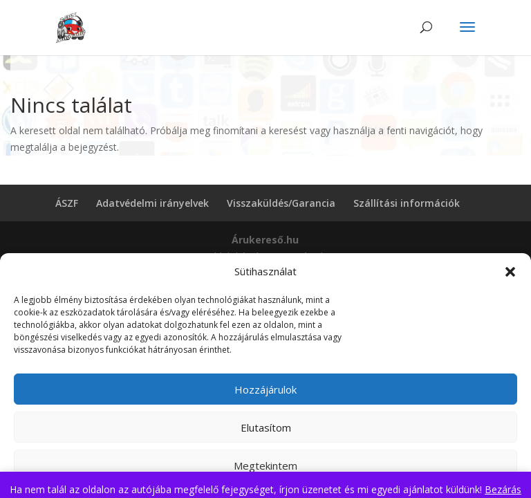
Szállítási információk (406, 203)
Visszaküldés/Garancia (281, 203)
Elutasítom (266, 427)
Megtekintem (265, 465)
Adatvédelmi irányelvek (152, 203)
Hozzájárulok (265, 389)
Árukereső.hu (265, 239)
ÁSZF (66, 203)
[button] (510, 272)
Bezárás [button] (503, 489)
